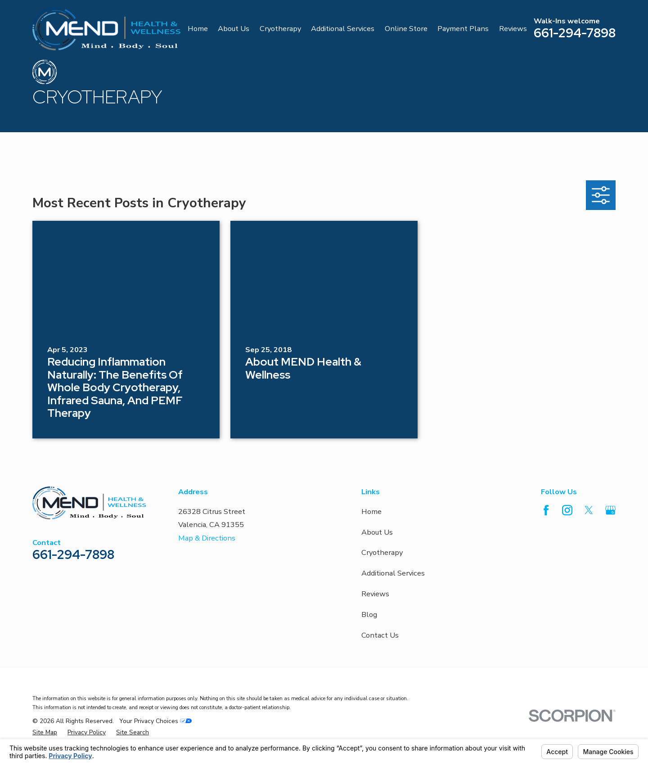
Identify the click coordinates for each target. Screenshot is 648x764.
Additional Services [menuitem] (342, 28)
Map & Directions (206, 538)
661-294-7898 (575, 33)
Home (371, 511)
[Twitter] (589, 510)
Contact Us (380, 635)
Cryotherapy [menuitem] (280, 28)
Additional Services (393, 573)
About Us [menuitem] (233, 28)
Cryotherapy (382, 552)
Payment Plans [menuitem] (463, 28)
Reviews (375, 594)
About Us (377, 532)
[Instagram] (567, 510)
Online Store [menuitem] (406, 28)
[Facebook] (546, 510)
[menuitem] (44, 732)
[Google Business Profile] (610, 510)
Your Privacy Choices (155, 721)
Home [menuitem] (198, 28)
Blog (369, 614)
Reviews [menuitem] (513, 28)
